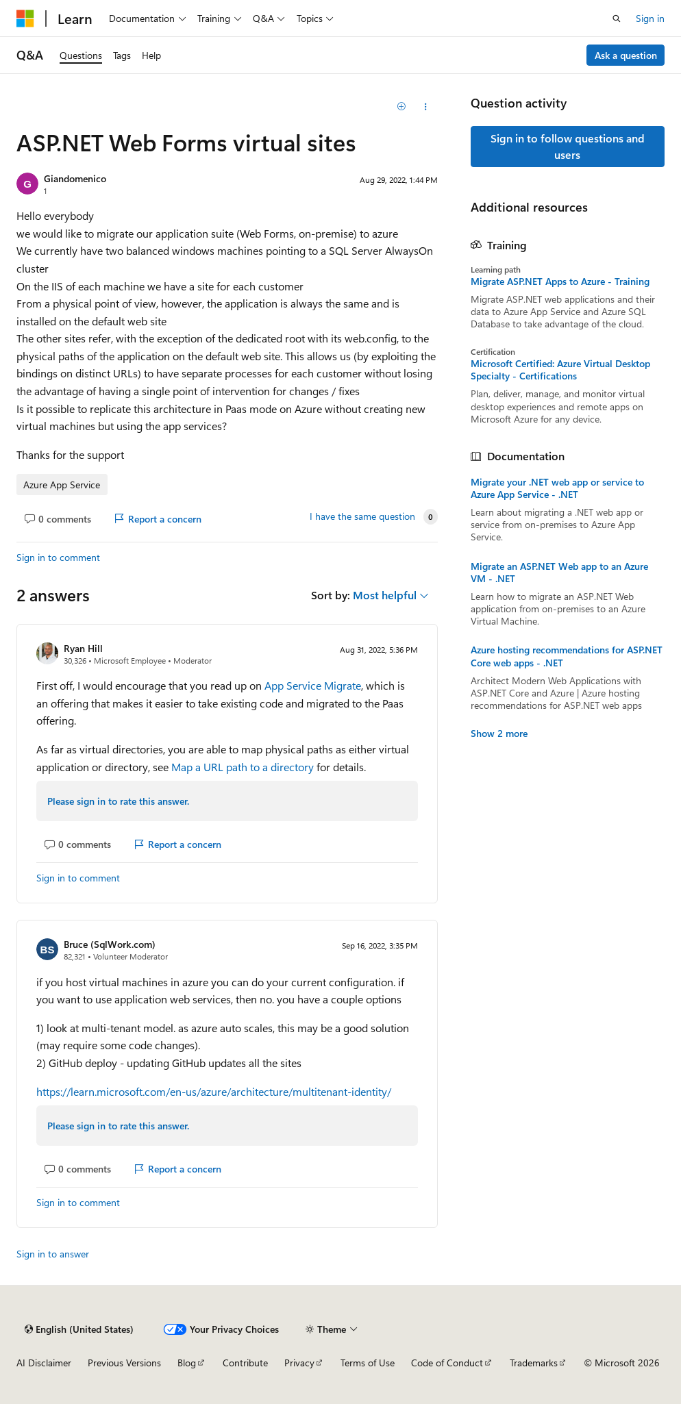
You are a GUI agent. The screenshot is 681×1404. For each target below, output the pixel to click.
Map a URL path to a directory (242, 767)
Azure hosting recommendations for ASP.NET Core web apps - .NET (567, 656)
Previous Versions (124, 1362)
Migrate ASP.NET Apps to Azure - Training (560, 281)
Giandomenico (75, 178)
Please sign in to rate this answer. (118, 800)
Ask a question (626, 55)
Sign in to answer (52, 1253)
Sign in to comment (58, 557)
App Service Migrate (312, 685)
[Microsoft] (25, 18)
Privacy (299, 1362)
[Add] (401, 107)
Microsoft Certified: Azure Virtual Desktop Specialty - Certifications (560, 370)
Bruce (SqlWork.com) (110, 944)
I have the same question (362, 516)
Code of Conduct (447, 1362)
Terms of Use (367, 1362)
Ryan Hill (83, 648)
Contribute (245, 1362)
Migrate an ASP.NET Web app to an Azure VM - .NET (559, 572)
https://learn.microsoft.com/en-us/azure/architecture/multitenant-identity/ (213, 1091)
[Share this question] (425, 107)
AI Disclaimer (43, 1362)
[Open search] (616, 18)
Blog (186, 1362)
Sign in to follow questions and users (568, 146)
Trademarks (534, 1362)
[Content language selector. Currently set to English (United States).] (79, 1329)
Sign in (650, 18)
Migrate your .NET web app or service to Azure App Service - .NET (557, 488)
